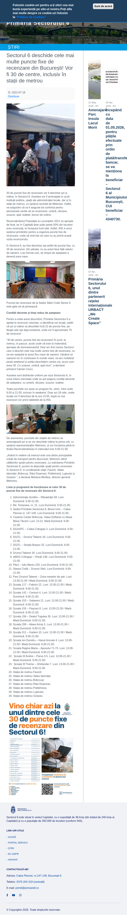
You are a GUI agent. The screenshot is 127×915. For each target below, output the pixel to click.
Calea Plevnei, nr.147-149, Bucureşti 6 (39, 875)
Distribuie (13, 96)
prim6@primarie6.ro (27, 888)
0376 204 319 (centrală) (30, 881)
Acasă (12, 837)
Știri (11, 848)
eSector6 (12, 859)
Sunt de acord (103, 6)
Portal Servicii (18, 842)
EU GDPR (13, 854)
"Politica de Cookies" (31, 17)
